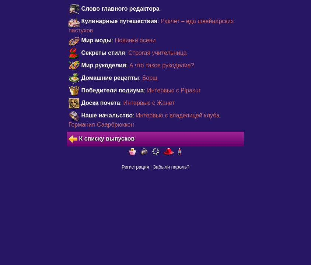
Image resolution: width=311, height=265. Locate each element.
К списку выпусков (101, 139)
